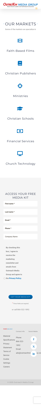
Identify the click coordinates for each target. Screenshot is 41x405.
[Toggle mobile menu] (36, 8)
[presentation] (20, 287)
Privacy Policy (15, 278)
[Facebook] (34, 339)
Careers (6, 367)
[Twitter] (34, 346)
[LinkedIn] (34, 354)
